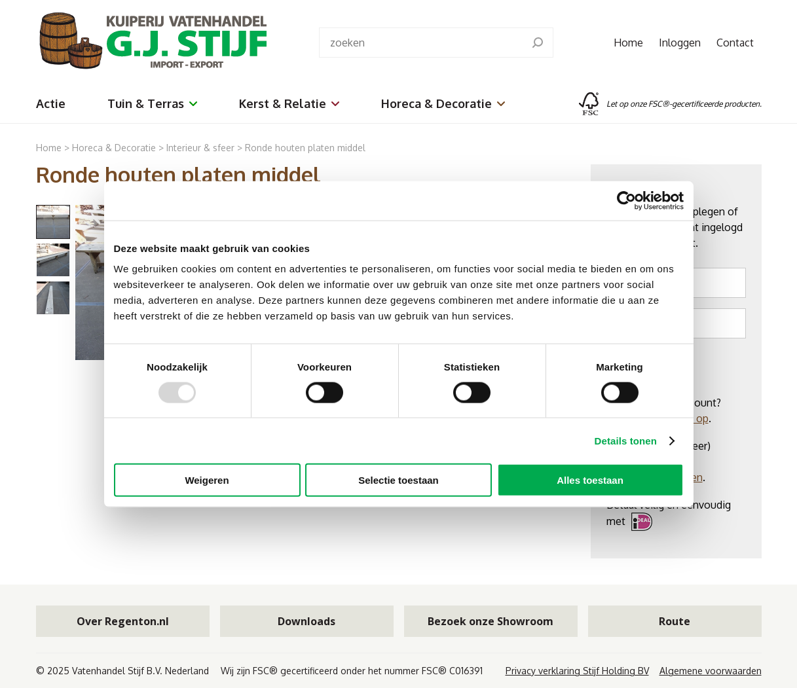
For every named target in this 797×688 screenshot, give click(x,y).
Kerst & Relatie (289, 103)
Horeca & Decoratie (443, 103)
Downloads (306, 621)
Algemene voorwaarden (710, 670)
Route (674, 621)
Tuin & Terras (152, 103)
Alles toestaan (590, 480)
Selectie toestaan (398, 480)
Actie (50, 103)
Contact (735, 42)
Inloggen (680, 42)
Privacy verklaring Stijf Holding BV (577, 670)
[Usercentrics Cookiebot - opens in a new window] (626, 200)
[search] (537, 42)
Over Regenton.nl (123, 621)
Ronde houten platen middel (305, 147)
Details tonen (626, 440)
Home (628, 42)
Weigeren (207, 480)
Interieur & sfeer (200, 147)
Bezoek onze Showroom (490, 621)
